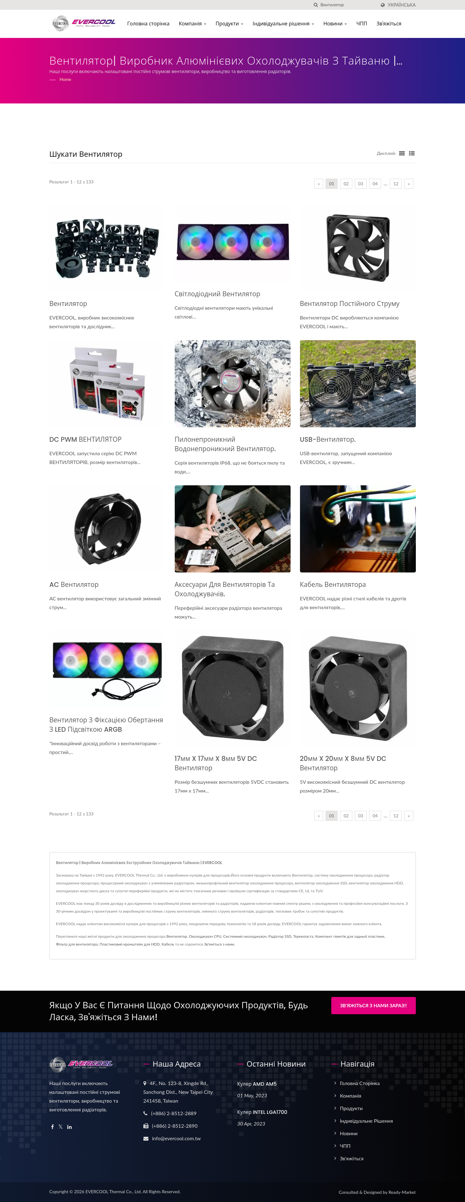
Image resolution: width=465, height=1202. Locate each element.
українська (402, 5)
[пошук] (315, 5)
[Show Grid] (402, 153)
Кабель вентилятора (333, 584)
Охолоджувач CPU (205, 936)
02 (346, 183)
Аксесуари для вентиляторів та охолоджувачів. (225, 589)
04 (375, 183)
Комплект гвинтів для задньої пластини (349, 936)
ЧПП (363, 23)
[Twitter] (60, 1127)
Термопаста (303, 936)
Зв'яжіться (390, 23)
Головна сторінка (150, 23)
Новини (337, 23)
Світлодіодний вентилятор (218, 293)
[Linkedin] (69, 1127)
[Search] (348, 5)
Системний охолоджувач (245, 936)
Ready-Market (402, 1192)
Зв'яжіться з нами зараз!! (373, 1005)
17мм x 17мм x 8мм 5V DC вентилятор (216, 763)
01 (331, 183)
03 (360, 183)
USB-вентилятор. (328, 439)
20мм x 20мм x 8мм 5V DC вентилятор (343, 763)
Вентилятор (68, 303)
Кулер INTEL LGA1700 (262, 1112)
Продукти (231, 23)
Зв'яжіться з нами (219, 944)
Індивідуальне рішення (285, 23)
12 (395, 183)
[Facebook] (52, 1127)
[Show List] (412, 153)
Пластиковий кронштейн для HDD (130, 944)
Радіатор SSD (280, 936)
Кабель (168, 944)
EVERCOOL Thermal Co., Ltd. (113, 1191)
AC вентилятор (74, 584)
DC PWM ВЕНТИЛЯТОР (85, 439)
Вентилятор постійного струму (350, 303)
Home (65, 79)
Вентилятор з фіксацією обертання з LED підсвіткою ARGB (106, 724)
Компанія (194, 23)
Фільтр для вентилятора (77, 944)
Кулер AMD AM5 (257, 1084)
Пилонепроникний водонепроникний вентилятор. (225, 444)
